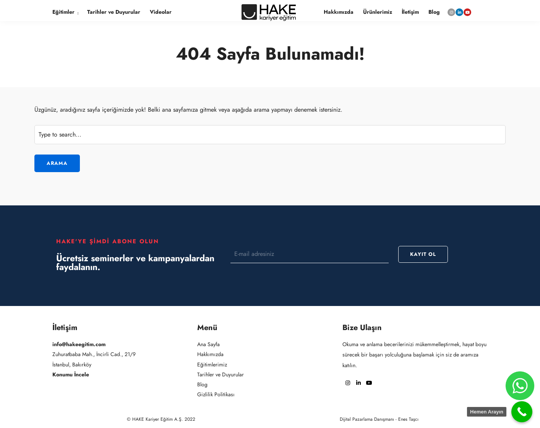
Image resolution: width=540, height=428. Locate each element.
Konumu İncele (70, 374)
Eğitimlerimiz (212, 364)
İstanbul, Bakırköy (71, 364)
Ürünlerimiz (377, 12)
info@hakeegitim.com (78, 344)
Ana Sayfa (208, 344)
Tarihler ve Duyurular (113, 12)
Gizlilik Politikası (216, 394)
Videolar (161, 12)
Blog (434, 12)
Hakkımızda (339, 12)
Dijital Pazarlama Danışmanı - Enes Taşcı (379, 419)
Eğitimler (63, 12)
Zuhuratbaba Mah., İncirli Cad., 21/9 (94, 354)
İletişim (410, 12)
